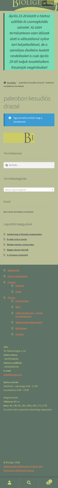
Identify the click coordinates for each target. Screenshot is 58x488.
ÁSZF (18, 306)
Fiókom (12, 282)
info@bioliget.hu (13, 374)
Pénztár (19, 285)
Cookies (19, 334)
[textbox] (29, 190)
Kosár (18, 291)
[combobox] (29, 189)
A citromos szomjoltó (17, 255)
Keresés (29, 483)
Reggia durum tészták (17, 249)
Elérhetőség (22, 300)
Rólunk (11, 297)
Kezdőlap (11, 82)
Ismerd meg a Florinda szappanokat (24, 234)
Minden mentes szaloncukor (20, 244)
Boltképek (21, 328)
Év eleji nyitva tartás (17, 239)
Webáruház (13, 270)
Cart (45, 480)
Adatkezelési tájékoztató (28, 322)
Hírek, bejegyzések (17, 276)
